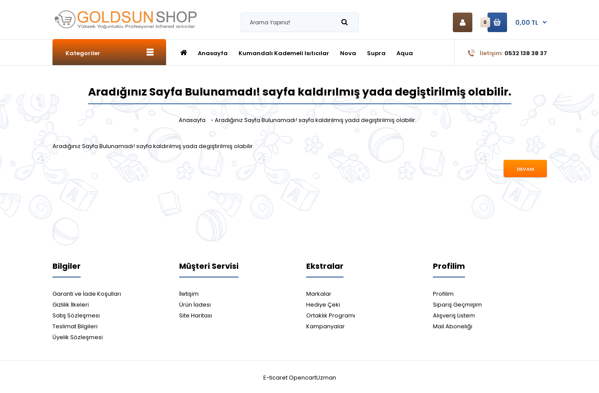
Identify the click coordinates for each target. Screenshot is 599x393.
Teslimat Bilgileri (75, 326)
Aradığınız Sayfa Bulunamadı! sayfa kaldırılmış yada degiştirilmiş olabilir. (315, 120)
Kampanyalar (325, 326)
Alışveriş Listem (454, 315)
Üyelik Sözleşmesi (77, 337)
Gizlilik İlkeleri (70, 305)
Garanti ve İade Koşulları (86, 294)
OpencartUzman (312, 377)
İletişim (189, 294)
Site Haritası (195, 315)
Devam (525, 168)
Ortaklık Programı (330, 315)
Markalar (318, 294)
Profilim (443, 294)
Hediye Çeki (323, 305)
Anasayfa (192, 120)
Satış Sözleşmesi (76, 315)
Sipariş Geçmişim (457, 305)
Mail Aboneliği (452, 326)
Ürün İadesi (195, 305)
